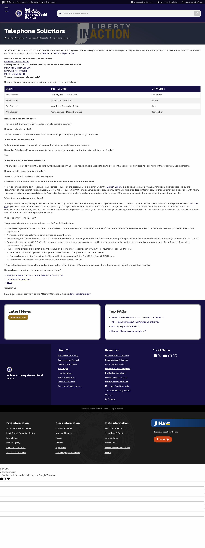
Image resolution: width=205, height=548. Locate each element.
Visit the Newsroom (67, 371)
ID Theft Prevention (16, 30)
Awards (108, 446)
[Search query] (180, 9)
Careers (109, 388)
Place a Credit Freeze (67, 358)
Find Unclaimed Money (68, 349)
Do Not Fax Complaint (115, 366)
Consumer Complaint (115, 358)
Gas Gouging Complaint (116, 371)
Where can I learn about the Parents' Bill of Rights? (136, 315)
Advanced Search (64, 427)
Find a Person (12, 431)
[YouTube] (165, 349)
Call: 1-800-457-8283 (16, 441)
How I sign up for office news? (126, 319)
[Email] (170, 349)
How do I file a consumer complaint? (129, 324)
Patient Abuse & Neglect (116, 353)
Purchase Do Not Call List (16, 54)
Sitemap (59, 436)
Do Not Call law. (114, 179)
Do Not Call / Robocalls (38, 30)
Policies (59, 431)
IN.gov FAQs (61, 441)
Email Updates (111, 431)
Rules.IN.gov (63, 362)
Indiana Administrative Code (117, 441)
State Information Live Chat (19, 422)
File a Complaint (65, 366)
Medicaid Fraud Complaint (117, 349)
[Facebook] (155, 349)
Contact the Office (66, 375)
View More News (18, 310)
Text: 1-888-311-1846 (16, 446)
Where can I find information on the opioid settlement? (138, 310)
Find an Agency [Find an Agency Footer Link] (13, 436)
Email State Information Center (20, 427)
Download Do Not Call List (17, 60)
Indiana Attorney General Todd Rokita (53, 9)
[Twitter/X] (159, 349)
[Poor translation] (6, 472)
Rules (9, 275)
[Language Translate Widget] (167, 2)
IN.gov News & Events (114, 427)
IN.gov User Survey (64, 422)
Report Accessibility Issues (166, 425)
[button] (141, 2)
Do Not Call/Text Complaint (117, 362)
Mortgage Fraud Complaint (117, 380)
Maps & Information (113, 422)
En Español (110, 393)
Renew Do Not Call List (15, 63)
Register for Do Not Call (68, 353)
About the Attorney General (118, 384)
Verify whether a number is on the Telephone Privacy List (35, 268)
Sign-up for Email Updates (70, 380)
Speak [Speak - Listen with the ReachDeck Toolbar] (162, 433)
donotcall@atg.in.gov (80, 286)
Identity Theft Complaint (116, 375)
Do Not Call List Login (15, 66)
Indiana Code (111, 436)
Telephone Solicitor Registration (58, 46)
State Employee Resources (68, 446)
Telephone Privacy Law (18, 271)
